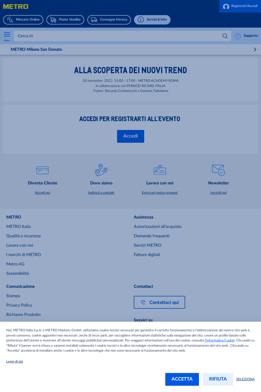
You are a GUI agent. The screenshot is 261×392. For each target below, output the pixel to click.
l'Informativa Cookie (220, 340)
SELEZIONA (245, 379)
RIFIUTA (218, 379)
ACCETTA (182, 379)
